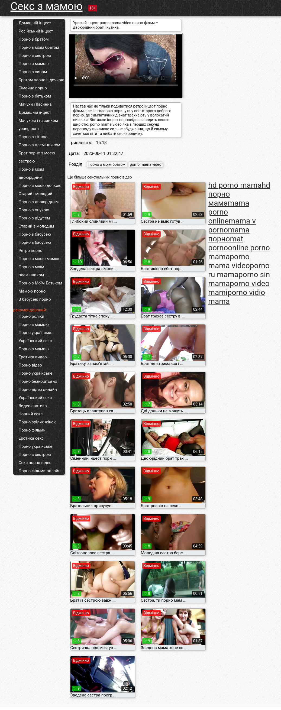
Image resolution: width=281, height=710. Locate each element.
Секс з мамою (47, 6)
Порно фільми (32, 430)
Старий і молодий (35, 193)
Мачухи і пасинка (35, 104)
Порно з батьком (35, 96)
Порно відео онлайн (38, 389)
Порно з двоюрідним (39, 201)
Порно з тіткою (33, 136)
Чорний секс (31, 413)
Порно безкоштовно (38, 381)
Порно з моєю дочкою (40, 185)
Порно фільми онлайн (40, 470)
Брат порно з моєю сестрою (37, 157)
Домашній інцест (35, 23)
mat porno (225, 243)
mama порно (229, 234)
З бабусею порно (35, 299)
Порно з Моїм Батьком (40, 283)
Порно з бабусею (35, 234)
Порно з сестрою (35, 55)
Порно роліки (31, 316)
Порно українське (36, 332)
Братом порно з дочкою (41, 79)
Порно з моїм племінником (31, 270)
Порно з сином (33, 71)
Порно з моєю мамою (40, 258)
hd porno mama (235, 185)
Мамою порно (32, 291)
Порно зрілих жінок (37, 422)
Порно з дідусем (34, 218)
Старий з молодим (36, 226)
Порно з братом (34, 39)
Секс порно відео (35, 462)
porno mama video (146, 164)
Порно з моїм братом (39, 47)
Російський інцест (36, 31)
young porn (29, 128)
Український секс (35, 340)
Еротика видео (33, 357)
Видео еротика (33, 405)
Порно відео (30, 365)
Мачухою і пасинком (38, 120)
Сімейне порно (33, 88)
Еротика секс (31, 438)
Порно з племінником (39, 144)
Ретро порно (31, 250)
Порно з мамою (34, 63)
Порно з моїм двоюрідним (31, 173)
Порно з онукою (34, 210)
